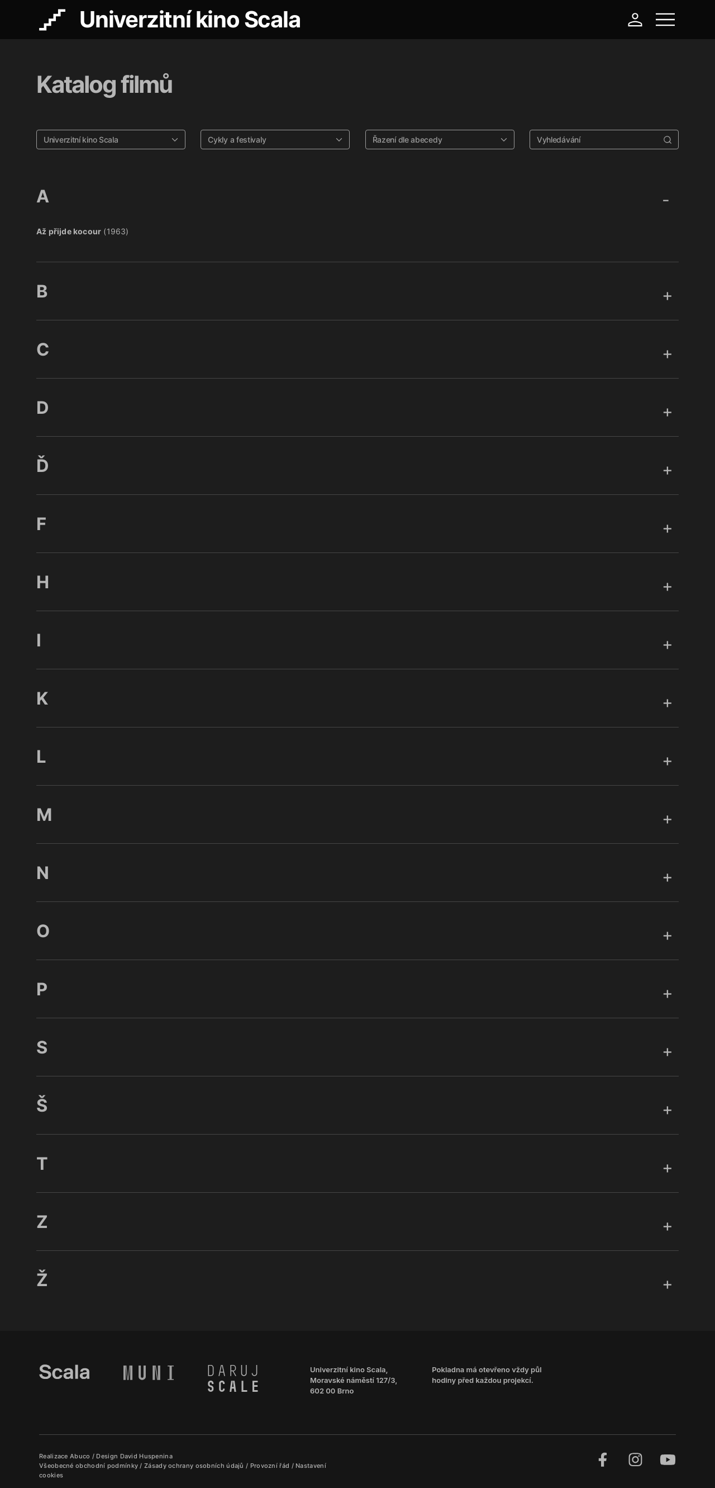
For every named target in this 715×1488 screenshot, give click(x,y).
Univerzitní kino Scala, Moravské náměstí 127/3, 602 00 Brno (353, 1380)
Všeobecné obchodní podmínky (89, 1466)
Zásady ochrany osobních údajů (195, 1466)
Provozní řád (271, 1466)
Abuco (80, 1456)
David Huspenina (146, 1456)
